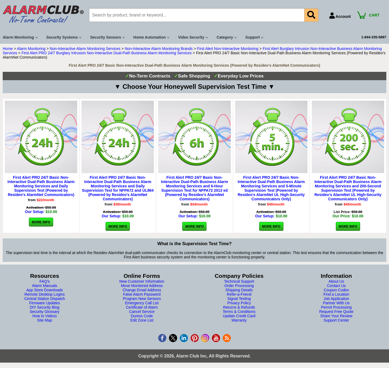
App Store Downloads (44, 290)
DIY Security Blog (44, 307)
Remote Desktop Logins (44, 294)
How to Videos (44, 316)
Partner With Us (336, 303)
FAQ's (44, 281)
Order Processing (239, 285)
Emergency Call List (142, 303)
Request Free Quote (336, 311)
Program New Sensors (142, 298)
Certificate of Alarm (142, 307)
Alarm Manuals (44, 285)
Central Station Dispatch (44, 298)
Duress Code (142, 316)
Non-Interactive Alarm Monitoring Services (85, 48)
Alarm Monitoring (31, 48)
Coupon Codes (336, 290)
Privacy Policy (239, 303)
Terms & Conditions (239, 311)
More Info (41, 222)
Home (8, 48)
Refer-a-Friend (239, 294)
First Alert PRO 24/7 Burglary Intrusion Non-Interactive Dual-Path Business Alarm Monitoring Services (107, 53)
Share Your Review (336, 316)
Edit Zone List (142, 320)
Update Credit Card (239, 316)
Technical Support (239, 281)
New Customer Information (141, 281)
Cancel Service (141, 311)
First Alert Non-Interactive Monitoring (227, 48)
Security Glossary (44, 311)
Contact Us (336, 285)
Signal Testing (239, 298)
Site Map (44, 320)
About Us (336, 281)
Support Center (336, 320)
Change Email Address (142, 290)
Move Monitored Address (142, 285)
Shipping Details (239, 290)
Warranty (238, 320)
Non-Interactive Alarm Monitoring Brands (159, 48)
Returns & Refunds (239, 307)
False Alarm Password (142, 294)
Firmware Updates (44, 303)
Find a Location (336, 294)
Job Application (336, 298)
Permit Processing (336, 307)
